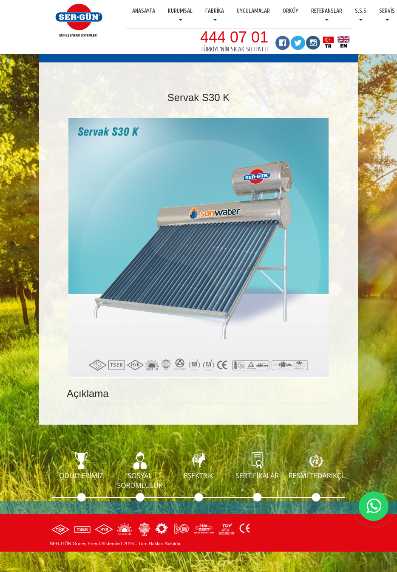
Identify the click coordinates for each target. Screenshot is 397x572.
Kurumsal (180, 14)
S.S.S (360, 14)
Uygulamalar (253, 10)
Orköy (290, 10)
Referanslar (326, 14)
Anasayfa (143, 10)
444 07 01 (234, 37)
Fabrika (214, 14)
